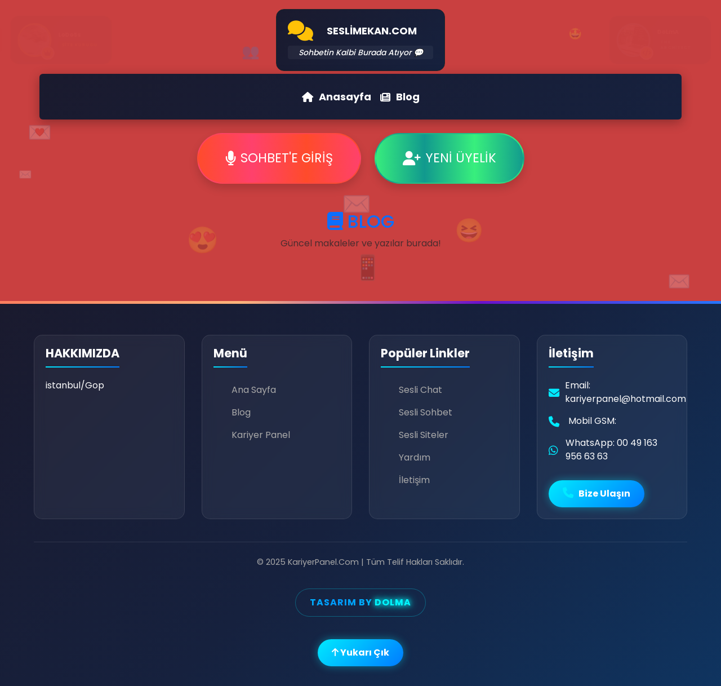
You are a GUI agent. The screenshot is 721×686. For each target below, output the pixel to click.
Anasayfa (336, 97)
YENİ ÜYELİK (449, 158)
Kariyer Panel (261, 434)
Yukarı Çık (360, 652)
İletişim (414, 479)
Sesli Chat (420, 389)
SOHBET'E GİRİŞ (279, 158)
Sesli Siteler (423, 434)
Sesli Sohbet (425, 412)
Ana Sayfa (254, 389)
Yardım (414, 457)
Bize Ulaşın (596, 493)
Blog (400, 97)
